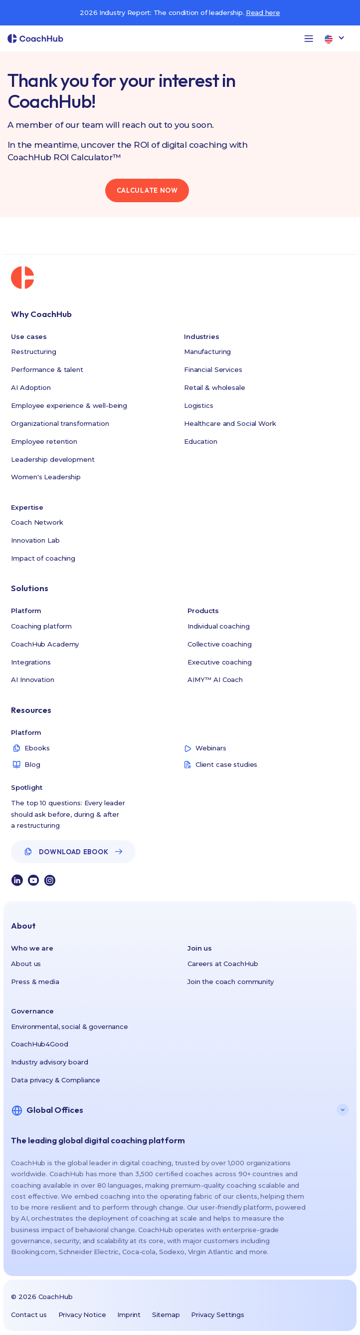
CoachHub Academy (45, 644)
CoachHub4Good (39, 1044)
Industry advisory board (49, 1062)
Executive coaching (219, 662)
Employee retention (44, 441)
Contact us (29, 1315)
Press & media (35, 982)
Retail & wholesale (214, 387)
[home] (35, 38)
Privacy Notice (82, 1315)
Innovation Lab (35, 540)
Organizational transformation (60, 423)
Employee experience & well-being (69, 405)
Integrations (30, 662)
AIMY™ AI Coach (215, 679)
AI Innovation (32, 679)
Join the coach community (230, 982)
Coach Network (37, 522)
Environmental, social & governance (69, 1026)
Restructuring (33, 351)
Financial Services (213, 369)
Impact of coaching (43, 558)
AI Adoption (31, 387)
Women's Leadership (46, 477)
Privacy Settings (217, 1315)
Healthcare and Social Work (230, 423)
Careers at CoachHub (222, 964)
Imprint (129, 1315)
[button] (308, 38)
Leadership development (52, 459)
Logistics (198, 405)
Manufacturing (207, 351)
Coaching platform (41, 626)
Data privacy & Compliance (55, 1080)
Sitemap (166, 1315)
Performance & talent (47, 369)
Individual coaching (218, 626)
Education (200, 441)
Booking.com (33, 1252)
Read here (263, 12)
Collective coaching (219, 644)
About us (26, 964)
